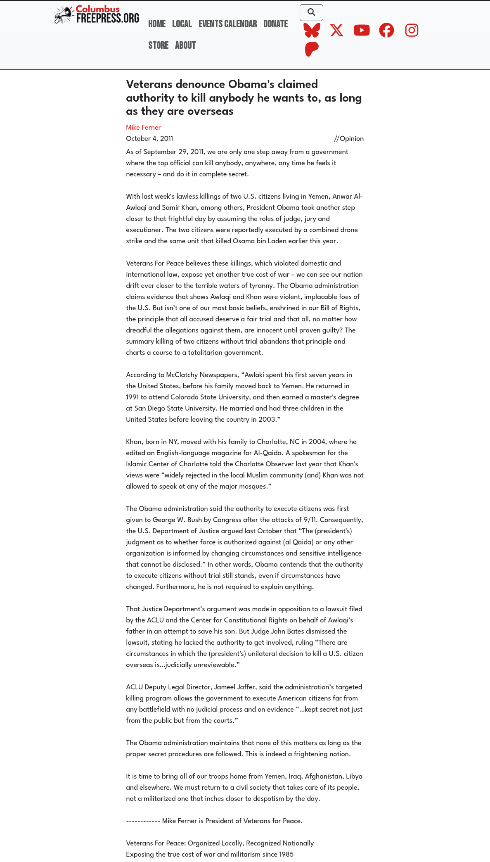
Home (157, 24)
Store (158, 46)
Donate (275, 24)
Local (182, 24)
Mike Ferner (143, 127)
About (185, 46)
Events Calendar (228, 24)
